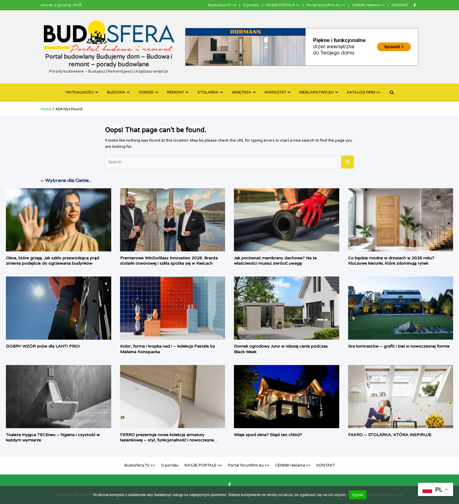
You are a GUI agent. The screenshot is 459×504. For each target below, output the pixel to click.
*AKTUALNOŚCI (79, 92)
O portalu (251, 5)
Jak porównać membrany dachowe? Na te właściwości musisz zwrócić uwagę (275, 261)
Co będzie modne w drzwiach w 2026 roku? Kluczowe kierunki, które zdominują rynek (391, 261)
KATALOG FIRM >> (364, 92)
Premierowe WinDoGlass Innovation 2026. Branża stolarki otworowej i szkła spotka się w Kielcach (169, 261)
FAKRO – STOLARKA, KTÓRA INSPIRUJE (389, 434)
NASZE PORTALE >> (283, 5)
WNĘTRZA (241, 92)
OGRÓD (146, 92)
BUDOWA (116, 92)
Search (347, 162)
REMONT (175, 92)
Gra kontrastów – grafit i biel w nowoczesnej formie (399, 346)
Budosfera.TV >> (222, 5)
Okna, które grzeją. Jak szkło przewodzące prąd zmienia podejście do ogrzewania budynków (52, 261)
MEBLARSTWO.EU (316, 92)
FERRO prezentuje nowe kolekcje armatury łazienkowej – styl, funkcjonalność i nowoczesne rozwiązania (167, 440)
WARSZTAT (275, 92)
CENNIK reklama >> (368, 5)
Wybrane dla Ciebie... (68, 181)
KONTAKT (399, 5)
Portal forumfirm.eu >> (325, 5)
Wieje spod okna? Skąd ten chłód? (268, 434)
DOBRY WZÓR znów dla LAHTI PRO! (43, 346)
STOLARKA (208, 92)
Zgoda (357, 494)
